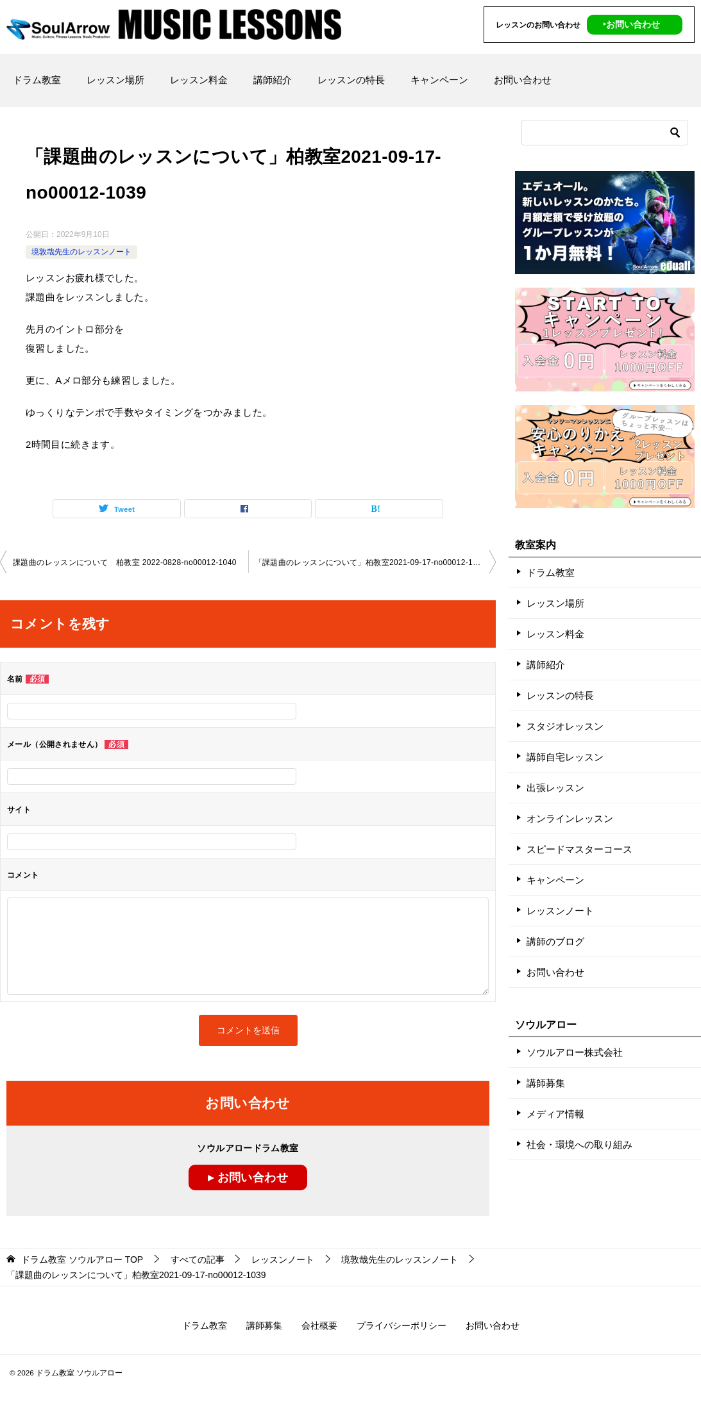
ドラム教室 (37, 79)
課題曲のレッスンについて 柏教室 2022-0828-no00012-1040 (125, 562)
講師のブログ (555, 941)
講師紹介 (272, 79)
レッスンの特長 (351, 79)
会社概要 (319, 1325)
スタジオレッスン (565, 726)
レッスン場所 (115, 79)
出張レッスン (555, 787)
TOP (82, 1259)
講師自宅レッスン (565, 756)
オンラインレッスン (570, 818)
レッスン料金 (199, 79)
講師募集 (546, 1083)
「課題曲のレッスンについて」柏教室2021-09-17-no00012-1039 (371, 562)
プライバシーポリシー (401, 1325)
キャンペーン (439, 79)
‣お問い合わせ (631, 24)
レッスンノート (560, 910)
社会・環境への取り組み (579, 1144)
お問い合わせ (523, 79)
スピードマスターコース (579, 849)
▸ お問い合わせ (248, 1177)
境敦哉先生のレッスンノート (81, 251)
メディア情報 (555, 1113)
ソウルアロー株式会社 (575, 1052)
